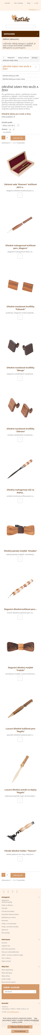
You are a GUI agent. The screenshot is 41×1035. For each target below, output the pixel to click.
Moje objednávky (7, 970)
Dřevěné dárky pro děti (11, 76)
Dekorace (5, 930)
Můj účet (5, 966)
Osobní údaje (6, 979)
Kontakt (7, 3)
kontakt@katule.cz (13, 1012)
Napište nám (6, 946)
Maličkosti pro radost (9, 917)
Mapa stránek (6, 961)
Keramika (5, 920)
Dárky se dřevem (23, 58)
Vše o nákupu (18, 3)
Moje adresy (6, 976)
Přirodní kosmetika (8, 911)
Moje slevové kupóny (9, 982)
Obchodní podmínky (8, 949)
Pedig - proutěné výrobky (10, 927)
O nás (36, 3)
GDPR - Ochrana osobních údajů (12, 955)
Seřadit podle (7, 122)
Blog (28, 3)
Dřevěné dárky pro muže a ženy (14, 79)
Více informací (35, 1019)
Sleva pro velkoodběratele (10, 952)
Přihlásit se (33, 10)
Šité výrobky (6, 933)
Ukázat (4, 129)
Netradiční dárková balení (10, 914)
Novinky (4, 943)
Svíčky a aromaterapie (9, 923)
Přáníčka (4, 908)
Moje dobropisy (7, 973)
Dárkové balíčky (7, 902)
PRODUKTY (11, 58)
